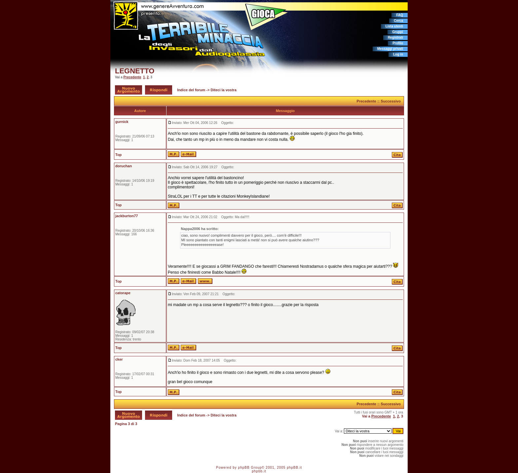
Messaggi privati (390, 49)
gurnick (122, 122)
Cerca (398, 20)
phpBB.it (294, 467)
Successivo (391, 101)
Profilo (397, 43)
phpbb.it (259, 471)
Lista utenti (394, 26)
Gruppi (397, 32)
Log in (398, 54)
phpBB (244, 467)
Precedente (132, 77)
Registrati (395, 37)
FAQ (399, 15)
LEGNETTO (134, 71)
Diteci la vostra (224, 90)
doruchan (123, 166)
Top (118, 155)
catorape (122, 293)
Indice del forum (191, 90)
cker (119, 359)
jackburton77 (126, 216)
